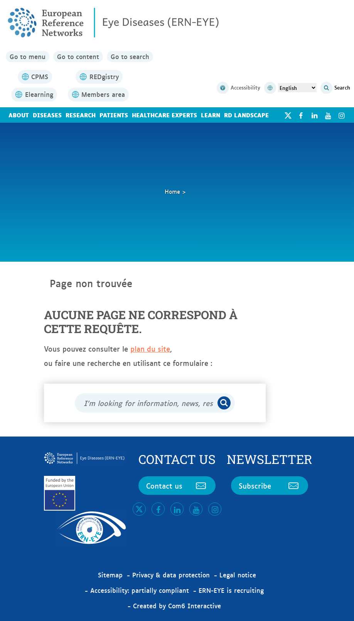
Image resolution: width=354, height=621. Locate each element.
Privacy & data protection (171, 575)
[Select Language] (297, 87)
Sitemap (110, 575)
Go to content (78, 56)
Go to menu (28, 56)
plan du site (150, 348)
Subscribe (269, 485)
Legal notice (237, 575)
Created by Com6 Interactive (177, 606)
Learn (210, 115)
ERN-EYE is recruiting (231, 590)
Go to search (130, 56)
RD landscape (246, 115)
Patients (113, 115)
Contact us (177, 485)
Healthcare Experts (164, 115)
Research (81, 115)
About (18, 115)
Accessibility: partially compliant (139, 590)
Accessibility (238, 88)
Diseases (47, 115)
